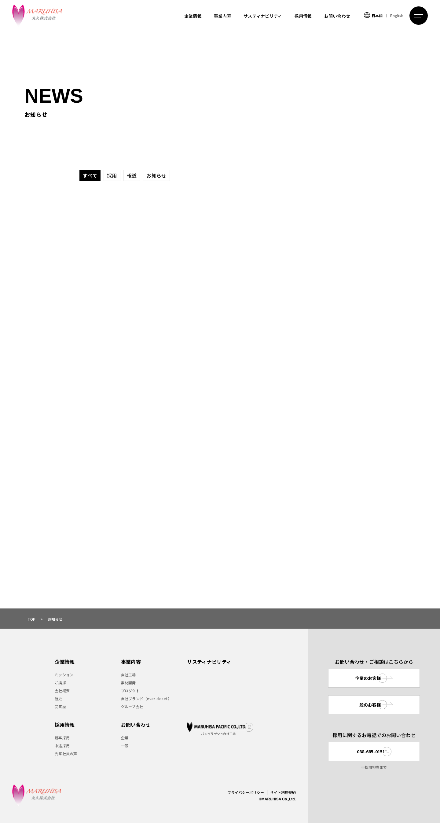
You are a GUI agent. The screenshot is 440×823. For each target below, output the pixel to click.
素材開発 (128, 682)
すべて (90, 175)
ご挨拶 (60, 682)
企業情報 (193, 16)
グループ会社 (132, 706)
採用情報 (303, 16)
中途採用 (62, 745)
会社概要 (62, 690)
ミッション (64, 674)
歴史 (58, 698)
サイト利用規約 (283, 792)
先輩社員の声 (66, 753)
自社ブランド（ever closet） (146, 698)
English (396, 15)
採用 (112, 175)
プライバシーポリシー (245, 792)
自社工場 (128, 674)
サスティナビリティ (263, 16)
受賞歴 (60, 706)
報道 (132, 175)
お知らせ (156, 175)
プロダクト (130, 690)
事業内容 (222, 16)
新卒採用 (62, 737)
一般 (124, 745)
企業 (124, 737)
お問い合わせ (337, 16)
